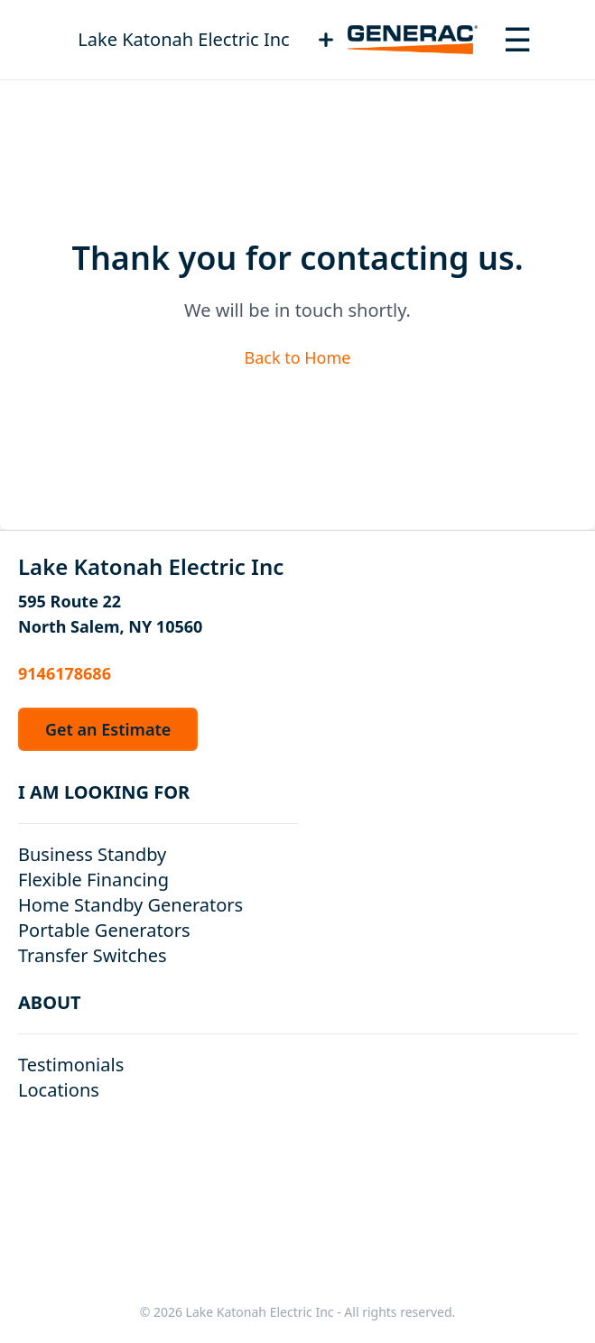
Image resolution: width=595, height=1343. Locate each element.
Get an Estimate (108, 729)
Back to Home (297, 357)
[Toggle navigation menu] (517, 40)
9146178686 (64, 673)
